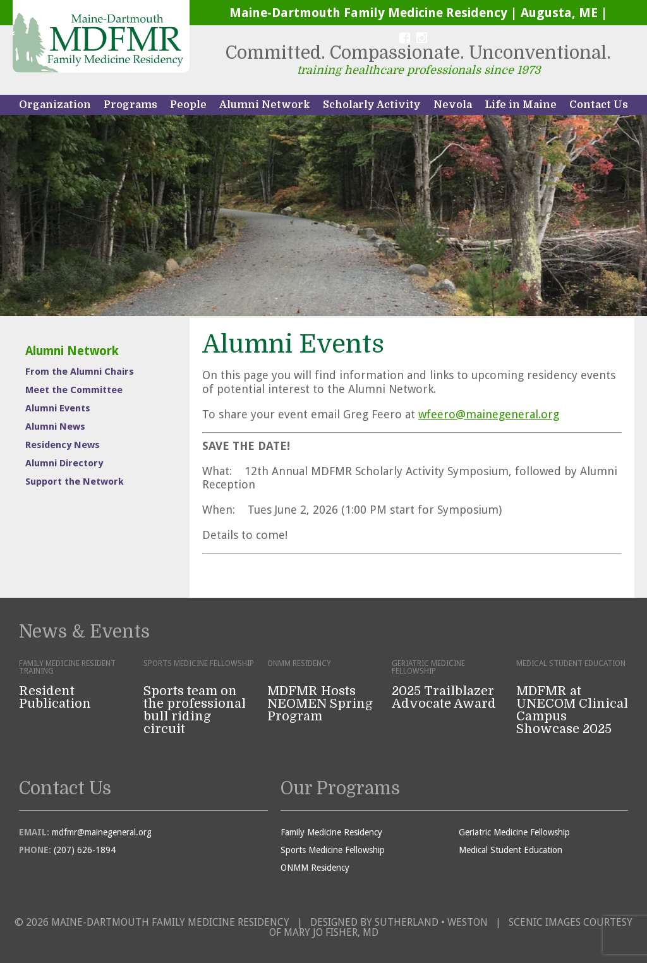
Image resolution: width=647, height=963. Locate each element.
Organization (55, 105)
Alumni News (55, 426)
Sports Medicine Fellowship (333, 850)
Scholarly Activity (372, 105)
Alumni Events (57, 408)
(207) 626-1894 (85, 850)
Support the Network (74, 481)
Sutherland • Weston (431, 922)
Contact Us (598, 105)
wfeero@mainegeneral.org (488, 414)
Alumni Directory (64, 463)
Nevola (452, 105)
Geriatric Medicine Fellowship (514, 832)
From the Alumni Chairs (79, 371)
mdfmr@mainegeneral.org (102, 832)
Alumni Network (264, 105)
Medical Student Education (510, 850)
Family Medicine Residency (331, 832)
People (188, 105)
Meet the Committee (74, 390)
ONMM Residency (315, 868)
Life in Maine (521, 105)
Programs (130, 105)
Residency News (62, 445)
